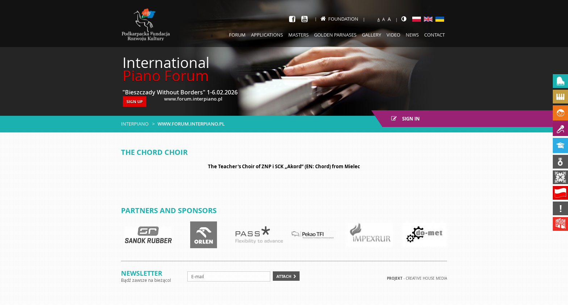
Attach (283, 276)
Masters (298, 34)
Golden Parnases (335, 34)
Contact (434, 34)
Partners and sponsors (169, 210)
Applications (267, 34)
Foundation (339, 19)
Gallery (371, 34)
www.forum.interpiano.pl (191, 123)
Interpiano (135, 123)
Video (393, 34)
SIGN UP (134, 101)
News (412, 34)
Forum (237, 34)
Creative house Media (426, 278)
